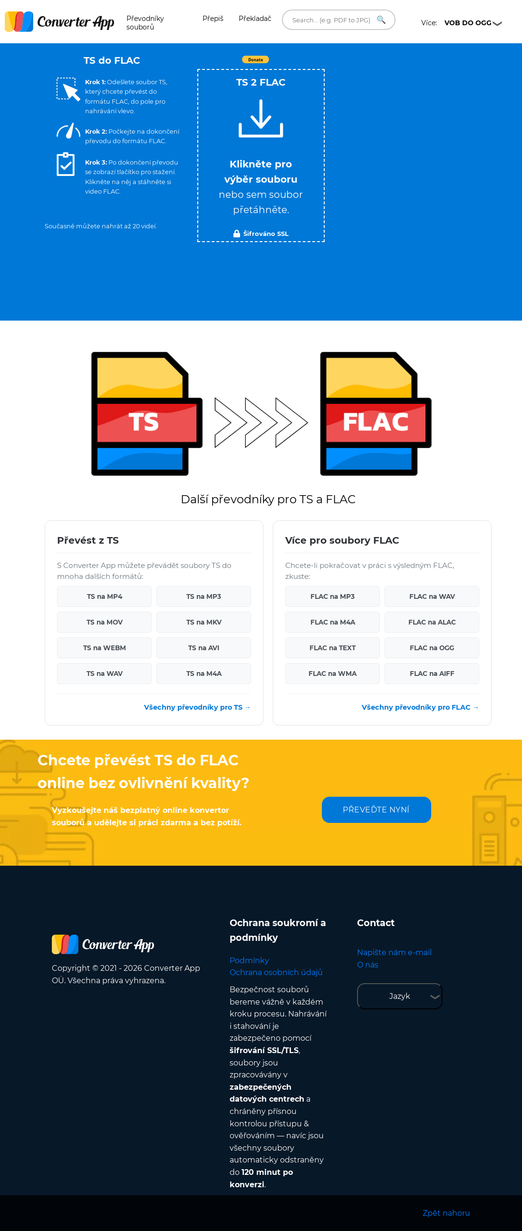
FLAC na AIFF (432, 673)
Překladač (255, 18)
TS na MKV (204, 622)
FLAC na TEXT (332, 648)
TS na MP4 (104, 596)
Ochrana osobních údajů (276, 972)
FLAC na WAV (432, 596)
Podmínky (249, 960)
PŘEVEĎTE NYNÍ (376, 809)
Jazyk (399, 996)
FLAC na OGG (432, 648)
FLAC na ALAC (432, 622)
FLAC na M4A (332, 622)
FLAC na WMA (333, 673)
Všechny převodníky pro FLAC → (420, 707)
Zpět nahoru (446, 1213)
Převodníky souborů (145, 22)
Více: (456, 23)
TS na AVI (203, 648)
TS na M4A (204, 673)
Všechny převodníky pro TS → (197, 707)
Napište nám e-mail (394, 952)
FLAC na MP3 (332, 596)
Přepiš (213, 18)
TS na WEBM (104, 648)
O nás (367, 964)
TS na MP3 (203, 596)
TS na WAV (105, 673)
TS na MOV (105, 622)
